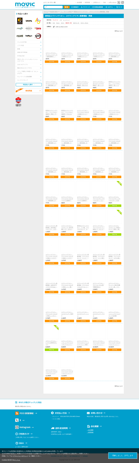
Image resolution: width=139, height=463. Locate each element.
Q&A (104, 2)
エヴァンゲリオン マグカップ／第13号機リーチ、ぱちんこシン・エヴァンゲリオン (67, 229)
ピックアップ (66, 20)
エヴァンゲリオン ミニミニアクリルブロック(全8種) (114, 314)
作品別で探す (54, 11)
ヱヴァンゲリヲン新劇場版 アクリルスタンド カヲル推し (114, 256)
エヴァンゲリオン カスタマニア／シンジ (83, 314)
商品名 (58, 23)
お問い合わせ (112, 2)
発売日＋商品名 (84, 23)
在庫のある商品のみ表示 (62, 26)
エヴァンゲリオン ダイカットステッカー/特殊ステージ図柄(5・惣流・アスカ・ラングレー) (83, 56)
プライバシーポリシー (20, 456)
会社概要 (79, 2)
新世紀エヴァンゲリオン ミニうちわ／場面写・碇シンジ (114, 83)
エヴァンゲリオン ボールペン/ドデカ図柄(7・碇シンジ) (99, 83)
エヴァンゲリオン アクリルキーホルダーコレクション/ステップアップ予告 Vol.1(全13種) (51, 373)
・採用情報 (90, 432)
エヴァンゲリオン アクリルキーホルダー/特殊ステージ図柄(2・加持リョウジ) (83, 114)
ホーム (46, 11)
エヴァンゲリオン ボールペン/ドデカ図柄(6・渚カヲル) (83, 83)
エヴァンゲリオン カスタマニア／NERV (67, 314)
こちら (18, 460)
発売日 (63, 23)
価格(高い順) (76, 23)
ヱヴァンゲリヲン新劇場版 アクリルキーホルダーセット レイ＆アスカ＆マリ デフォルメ (83, 287)
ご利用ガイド (96, 2)
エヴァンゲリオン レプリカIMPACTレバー (51, 342)
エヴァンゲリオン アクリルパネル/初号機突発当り (99, 285)
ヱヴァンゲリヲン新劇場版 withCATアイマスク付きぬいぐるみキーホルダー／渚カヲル (51, 287)
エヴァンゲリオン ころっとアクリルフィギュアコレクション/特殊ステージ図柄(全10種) (67, 344)
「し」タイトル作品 (66, 11)
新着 (54, 23)
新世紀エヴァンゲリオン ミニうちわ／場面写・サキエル (67, 112)
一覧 (61, 20)
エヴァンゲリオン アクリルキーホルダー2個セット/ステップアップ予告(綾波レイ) (51, 258)
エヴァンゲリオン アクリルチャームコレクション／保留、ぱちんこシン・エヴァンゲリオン (83, 344)
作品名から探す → (29, 84)
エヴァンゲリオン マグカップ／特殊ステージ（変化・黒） (114, 227)
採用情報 (87, 2)
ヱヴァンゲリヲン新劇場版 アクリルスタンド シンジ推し (99, 256)
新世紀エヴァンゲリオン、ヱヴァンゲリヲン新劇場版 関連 (91, 11)
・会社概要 (90, 430)
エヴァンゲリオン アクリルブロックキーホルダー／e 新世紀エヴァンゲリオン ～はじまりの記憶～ (114, 200)
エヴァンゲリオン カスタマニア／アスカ (99, 314)
